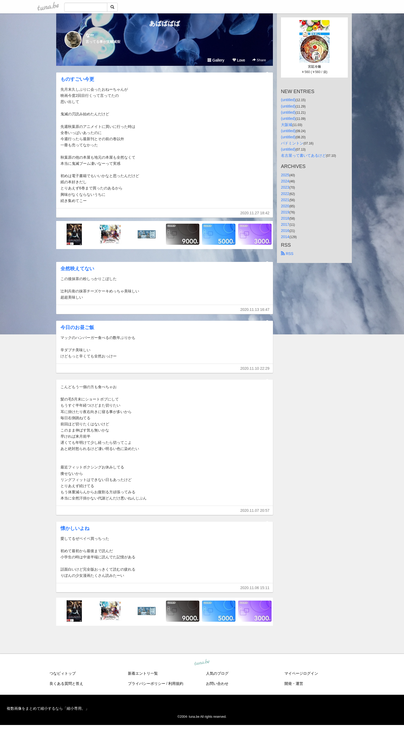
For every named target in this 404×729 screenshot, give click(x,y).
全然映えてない (77, 268)
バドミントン (292, 143)
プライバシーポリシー (146, 683)
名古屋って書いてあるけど (303, 155)
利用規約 (175, 683)
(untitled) (288, 100)
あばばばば (164, 23)
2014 (285, 237)
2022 (285, 194)
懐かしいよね (74, 528)
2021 (285, 200)
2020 (285, 206)
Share (259, 60)
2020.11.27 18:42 (254, 213)
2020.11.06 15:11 (254, 588)
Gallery (216, 60)
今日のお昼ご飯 (77, 327)
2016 (285, 230)
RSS (287, 253)
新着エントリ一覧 (143, 673)
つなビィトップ (62, 673)
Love (238, 60)
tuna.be (201, 662)
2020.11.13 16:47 (254, 309)
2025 (285, 175)
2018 (285, 218)
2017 (285, 224)
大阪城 (286, 125)
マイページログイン (301, 673)
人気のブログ (217, 673)
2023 (285, 187)
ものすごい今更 (77, 79)
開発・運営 (293, 683)
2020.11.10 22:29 (254, 368)
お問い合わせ (217, 683)
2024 (285, 181)
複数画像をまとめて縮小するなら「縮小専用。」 (48, 708)
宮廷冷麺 (314, 66)
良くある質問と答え (66, 683)
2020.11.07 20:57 (254, 510)
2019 (285, 212)
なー (90, 35)
